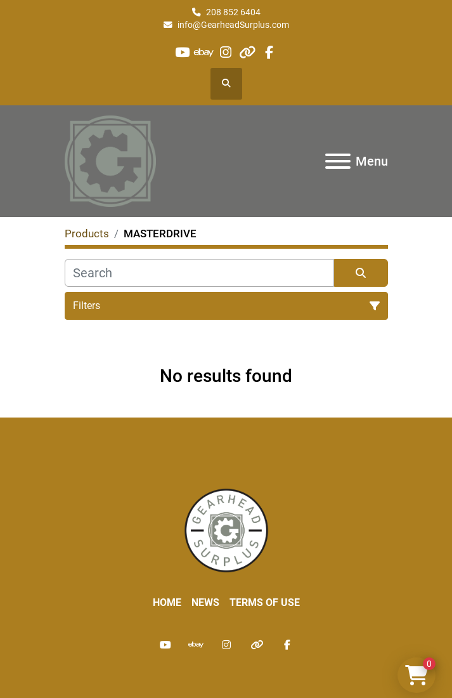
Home (167, 602)
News (205, 602)
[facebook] (269, 52)
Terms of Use (264, 602)
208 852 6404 (233, 12)
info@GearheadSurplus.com (233, 25)
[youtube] (182, 52)
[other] (247, 52)
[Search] (199, 273)
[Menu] (338, 161)
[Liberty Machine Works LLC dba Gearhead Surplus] (226, 530)
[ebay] (203, 52)
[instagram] (225, 52)
